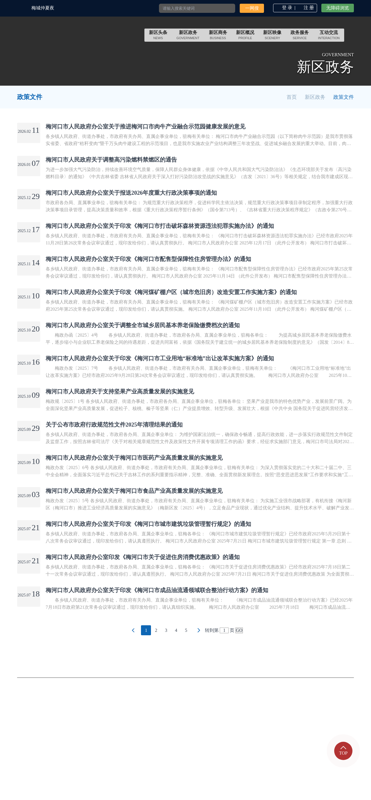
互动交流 (329, 35)
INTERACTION (329, 38)
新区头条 (158, 35)
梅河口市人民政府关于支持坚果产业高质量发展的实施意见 (120, 391)
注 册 (309, 7)
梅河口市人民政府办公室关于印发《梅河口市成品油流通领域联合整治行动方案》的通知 (157, 590)
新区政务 (188, 35)
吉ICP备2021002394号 (192, 752)
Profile (245, 38)
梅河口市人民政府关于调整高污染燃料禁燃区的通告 (111, 159)
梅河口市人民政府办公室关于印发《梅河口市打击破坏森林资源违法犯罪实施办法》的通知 (160, 226)
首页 (292, 97)
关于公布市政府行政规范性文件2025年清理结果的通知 (114, 424)
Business (218, 38)
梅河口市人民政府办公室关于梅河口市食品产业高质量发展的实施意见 (134, 491)
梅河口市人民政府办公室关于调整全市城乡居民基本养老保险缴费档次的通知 (143, 325)
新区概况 (245, 35)
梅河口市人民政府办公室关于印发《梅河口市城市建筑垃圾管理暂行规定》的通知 (148, 524)
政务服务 (300, 35)
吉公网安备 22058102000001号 (123, 752)
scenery (272, 38)
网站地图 (341, 730)
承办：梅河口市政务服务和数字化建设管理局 (140, 717)
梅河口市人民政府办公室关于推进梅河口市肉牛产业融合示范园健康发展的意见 (145, 126)
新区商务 (218, 35)
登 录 (287, 7)
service (300, 38)
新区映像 (272, 35)
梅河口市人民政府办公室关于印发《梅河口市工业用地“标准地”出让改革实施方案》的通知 (160, 358)
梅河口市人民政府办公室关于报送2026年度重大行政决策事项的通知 (131, 193)
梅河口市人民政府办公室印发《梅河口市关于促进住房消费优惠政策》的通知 (143, 557)
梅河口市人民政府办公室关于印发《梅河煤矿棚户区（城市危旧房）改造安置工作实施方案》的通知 (171, 292)
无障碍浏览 (337, 7)
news (158, 38)
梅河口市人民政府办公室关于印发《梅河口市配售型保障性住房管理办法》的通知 (148, 259)
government (188, 38)
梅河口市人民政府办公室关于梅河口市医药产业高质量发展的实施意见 (134, 458)
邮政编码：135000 (109, 740)
